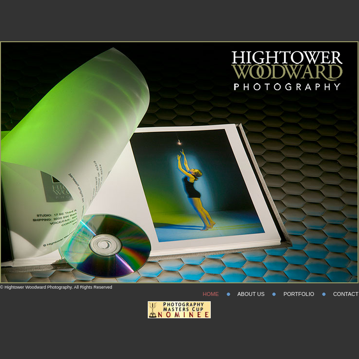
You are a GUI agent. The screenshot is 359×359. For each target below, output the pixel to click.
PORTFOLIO (298, 294)
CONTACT (346, 294)
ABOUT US (251, 294)
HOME (211, 294)
